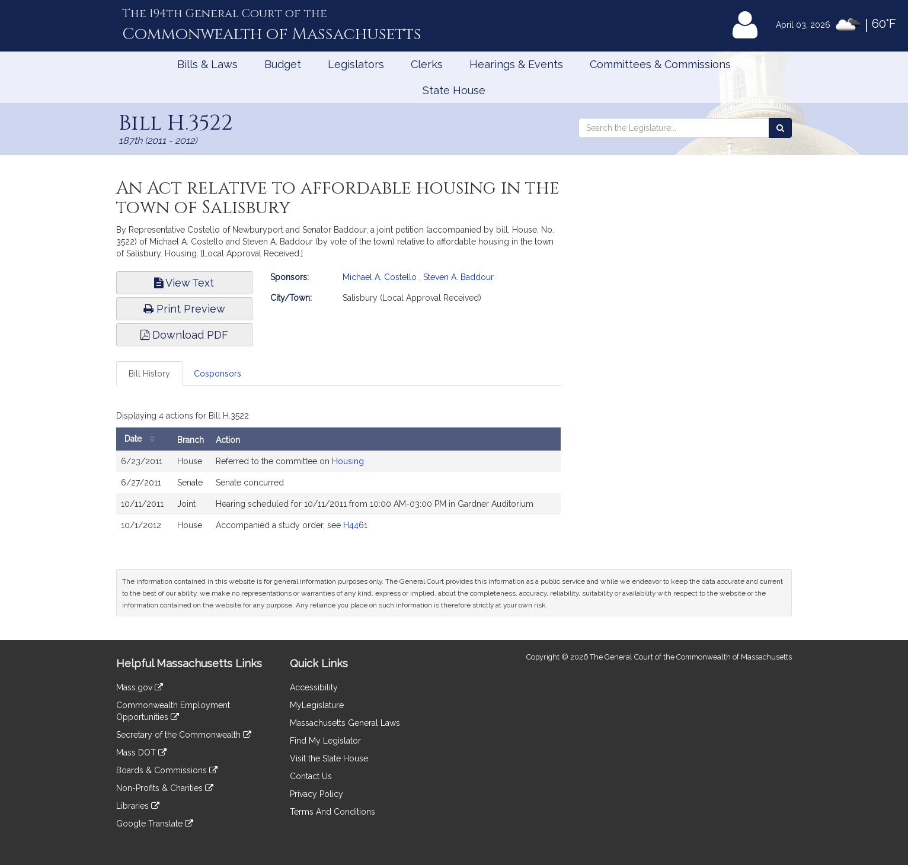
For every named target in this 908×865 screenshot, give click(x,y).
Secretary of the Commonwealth (183, 734)
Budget (282, 64)
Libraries (137, 806)
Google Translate (154, 823)
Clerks (427, 64)
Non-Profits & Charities (164, 788)
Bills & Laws (207, 64)
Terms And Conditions (332, 811)
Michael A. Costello (380, 277)
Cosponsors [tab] (217, 373)
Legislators (356, 64)
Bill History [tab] (149, 373)
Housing (348, 461)
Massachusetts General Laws (345, 723)
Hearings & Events (516, 64)
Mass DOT (141, 752)
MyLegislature (317, 705)
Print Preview (184, 309)
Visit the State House (329, 758)
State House (454, 90)
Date (142, 439)
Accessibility (314, 687)
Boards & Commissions (167, 770)
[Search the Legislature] (780, 128)
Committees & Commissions (660, 64)
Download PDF (184, 335)
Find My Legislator (325, 740)
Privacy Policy (316, 794)
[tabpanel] (338, 474)
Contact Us (311, 776)
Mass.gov (139, 687)
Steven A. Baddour (458, 277)
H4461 (355, 525)
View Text (184, 282)
